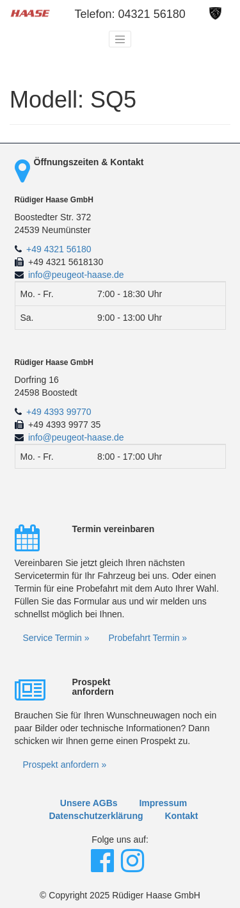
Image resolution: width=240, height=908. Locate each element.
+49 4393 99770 (59, 412)
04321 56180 (152, 14)
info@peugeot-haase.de (76, 275)
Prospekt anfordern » (65, 764)
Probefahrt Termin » (147, 638)
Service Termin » (56, 638)
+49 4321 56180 (59, 249)
